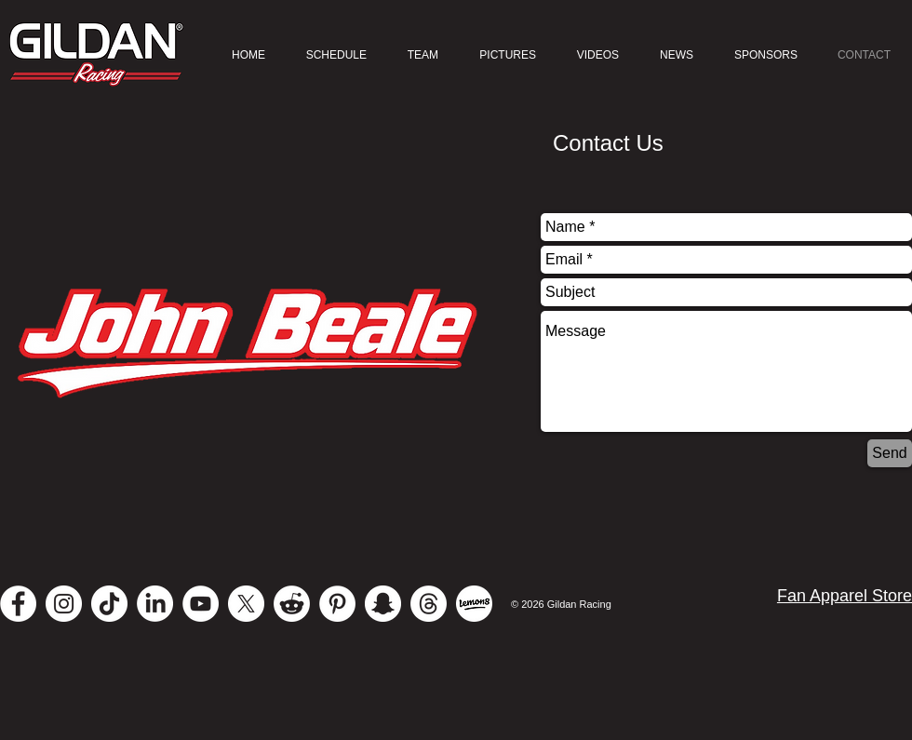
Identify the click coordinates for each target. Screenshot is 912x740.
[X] (246, 603)
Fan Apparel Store (844, 595)
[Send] (889, 453)
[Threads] (428, 603)
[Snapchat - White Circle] (383, 603)
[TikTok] (109, 603)
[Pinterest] (337, 603)
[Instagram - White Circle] (64, 603)
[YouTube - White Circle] (200, 603)
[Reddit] (292, 603)
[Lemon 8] (474, 603)
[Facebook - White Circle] (18, 603)
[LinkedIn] (155, 603)
